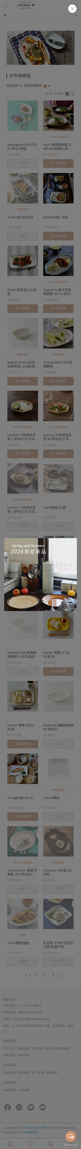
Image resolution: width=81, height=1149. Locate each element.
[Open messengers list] (70, 1136)
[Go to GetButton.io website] (71, 1144)
